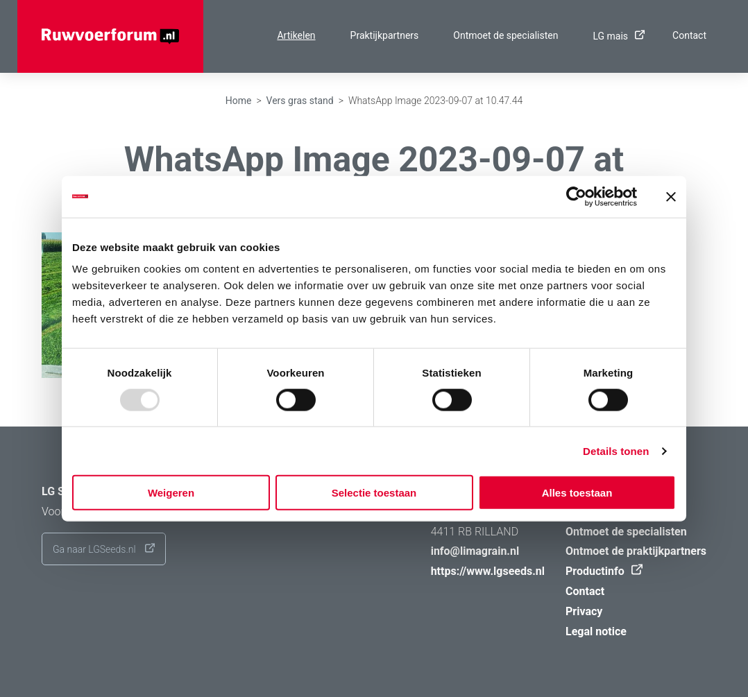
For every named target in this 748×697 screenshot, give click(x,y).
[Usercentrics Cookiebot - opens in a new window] (576, 196)
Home (239, 100)
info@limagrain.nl (475, 551)
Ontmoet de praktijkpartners (636, 551)
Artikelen (296, 35)
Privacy (584, 611)
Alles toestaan (577, 493)
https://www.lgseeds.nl (488, 571)
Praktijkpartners (384, 35)
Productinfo (601, 571)
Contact (689, 35)
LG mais (615, 36)
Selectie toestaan (374, 493)
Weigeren (171, 493)
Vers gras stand (300, 100)
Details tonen (616, 450)
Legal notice (596, 631)
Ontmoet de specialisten (505, 35)
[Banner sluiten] (671, 196)
